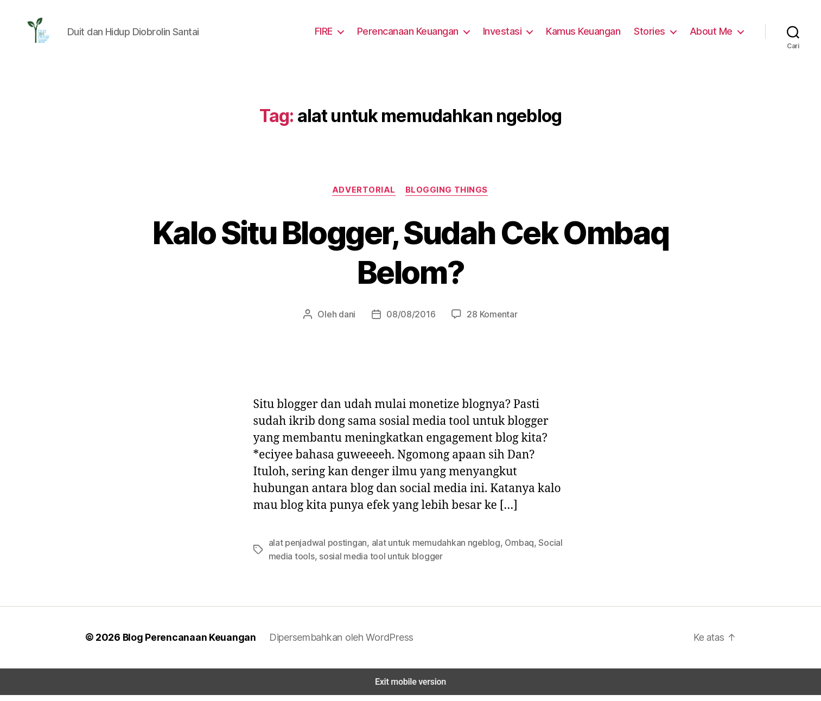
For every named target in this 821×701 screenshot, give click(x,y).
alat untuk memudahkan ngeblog (426, 549)
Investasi (510, 34)
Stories (654, 34)
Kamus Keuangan (589, 34)
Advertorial (364, 196)
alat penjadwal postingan (315, 549)
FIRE (332, 34)
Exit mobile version (410, 688)
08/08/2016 (411, 321)
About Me (713, 34)
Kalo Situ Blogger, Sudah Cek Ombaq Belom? (410, 258)
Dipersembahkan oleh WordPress (333, 643)
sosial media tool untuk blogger (373, 562)
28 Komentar (487, 321)
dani (351, 321)
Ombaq (505, 549)
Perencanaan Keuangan (418, 34)
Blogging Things (447, 196)
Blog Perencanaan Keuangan (184, 643)
